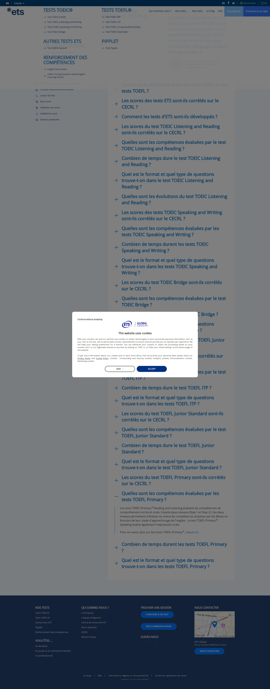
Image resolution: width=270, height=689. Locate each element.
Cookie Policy (102, 358)
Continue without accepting (89, 319)
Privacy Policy (83, 358)
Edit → (119, 368)
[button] (135, 324)
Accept (152, 368)
